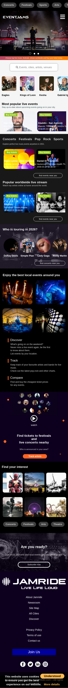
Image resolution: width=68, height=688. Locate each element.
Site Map (34, 608)
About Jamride (34, 597)
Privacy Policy (34, 630)
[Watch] (34, 418)
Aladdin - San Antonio (50, 123)
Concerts (9, 5)
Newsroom (34, 602)
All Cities (34, 613)
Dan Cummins (11, 123)
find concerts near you (50, 263)
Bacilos (8, 204)
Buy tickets (11, 115)
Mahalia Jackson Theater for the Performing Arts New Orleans (31, 164)
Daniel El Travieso (47, 161)
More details (52, 684)
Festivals (27, 5)
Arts (56, 5)
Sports (43, 5)
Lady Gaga (44, 256)
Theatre (57, 524)
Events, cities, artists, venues (34, 67)
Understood (52, 676)
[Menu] (62, 16)
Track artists (34, 456)
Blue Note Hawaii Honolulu (15, 126)
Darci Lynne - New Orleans (19, 161)
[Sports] (34, 483)
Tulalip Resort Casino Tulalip (49, 207)
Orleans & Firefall (46, 204)
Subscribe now (33, 565)
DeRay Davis (11, 256)
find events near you (48, 176)
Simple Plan (27, 256)
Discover (34, 619)
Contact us (34, 640)
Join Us (34, 652)
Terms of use (34, 635)
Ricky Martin (60, 256)
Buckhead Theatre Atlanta (15, 207)
